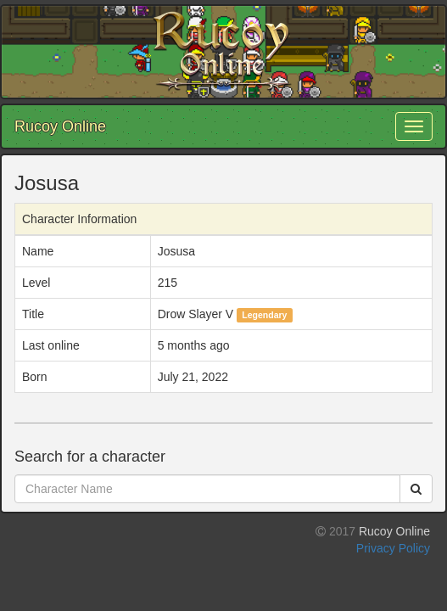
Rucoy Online (60, 126)
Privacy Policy (393, 548)
